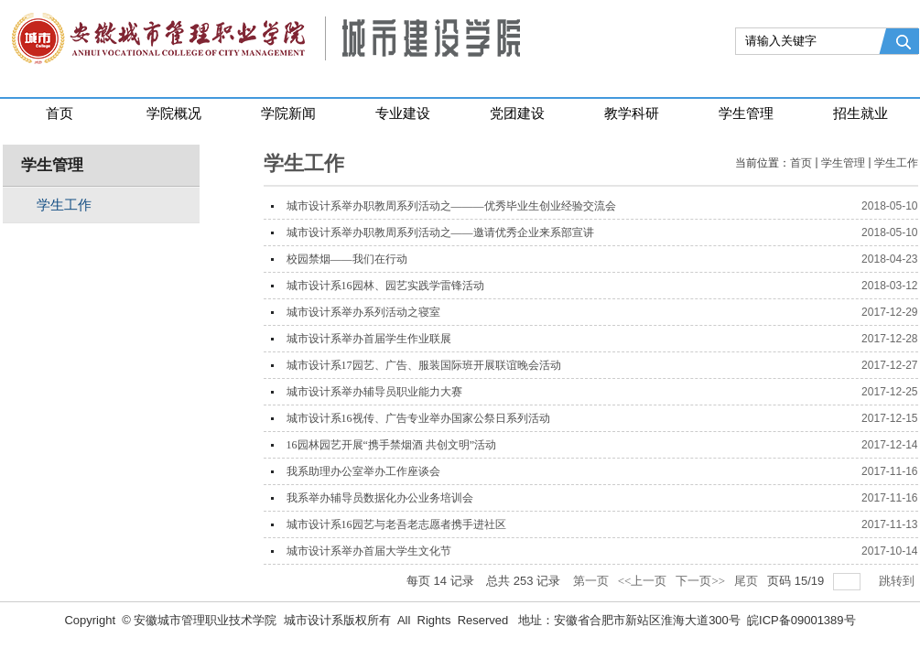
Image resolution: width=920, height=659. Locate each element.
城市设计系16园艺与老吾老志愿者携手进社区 (396, 524)
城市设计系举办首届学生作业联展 (369, 338)
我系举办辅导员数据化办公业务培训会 (380, 498)
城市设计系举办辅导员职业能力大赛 (374, 391)
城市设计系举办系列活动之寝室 (363, 312)
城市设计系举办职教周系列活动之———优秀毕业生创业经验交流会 (451, 206)
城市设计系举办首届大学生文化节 (369, 551)
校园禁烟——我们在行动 (347, 259)
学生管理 (843, 163)
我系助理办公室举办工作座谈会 (363, 471)
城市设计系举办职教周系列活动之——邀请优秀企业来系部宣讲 (440, 232)
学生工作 (896, 163)
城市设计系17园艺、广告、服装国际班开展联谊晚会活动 (424, 365)
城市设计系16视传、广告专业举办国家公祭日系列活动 (418, 418)
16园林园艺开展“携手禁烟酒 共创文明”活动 (392, 444)
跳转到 (898, 581)
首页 (801, 163)
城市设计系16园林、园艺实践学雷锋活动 (385, 285)
